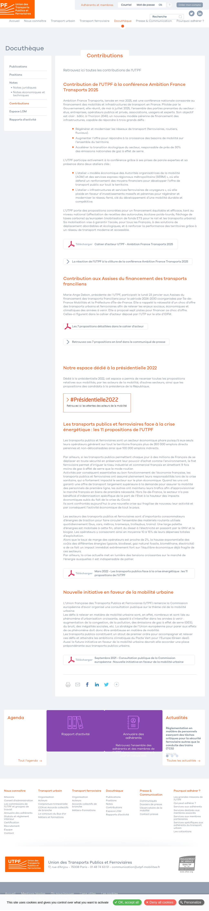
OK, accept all (128, 902)
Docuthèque (122, 26)
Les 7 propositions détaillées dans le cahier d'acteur (108, 330)
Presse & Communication (154, 26)
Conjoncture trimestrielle (53, 806)
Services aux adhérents (188, 809)
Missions (9, 799)
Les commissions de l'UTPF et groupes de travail (16, 809)
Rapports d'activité (22, 123)
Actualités (173, 720)
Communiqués (148, 803)
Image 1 (162, 758)
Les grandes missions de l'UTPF (188, 801)
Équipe (8, 832)
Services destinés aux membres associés (187, 814)
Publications (18, 70)
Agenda (17, 720)
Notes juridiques (24, 91)
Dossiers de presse (151, 807)
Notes (13, 86)
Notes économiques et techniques (29, 98)
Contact (9, 835)
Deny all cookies (161, 902)
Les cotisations (182, 834)
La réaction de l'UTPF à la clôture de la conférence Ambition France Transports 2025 (130, 265)
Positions (15, 78)
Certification (11, 825)
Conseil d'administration (18, 803)
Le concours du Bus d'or (52, 816)
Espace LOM (18, 115)
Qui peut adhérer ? (185, 806)
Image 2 (167, 758)
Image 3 (172, 758)
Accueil (14, 26)
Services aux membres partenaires (187, 820)
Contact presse (149, 816)
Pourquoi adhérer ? (190, 26)
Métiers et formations (51, 819)
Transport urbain (63, 26)
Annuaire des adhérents (18, 815)
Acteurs (42, 803)
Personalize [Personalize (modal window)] (192, 902)
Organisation (46, 799)
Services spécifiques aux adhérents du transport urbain (188, 828)
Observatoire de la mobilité (151, 812)
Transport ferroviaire (94, 26)
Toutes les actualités (179, 761)
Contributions (19, 107)
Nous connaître (35, 26)
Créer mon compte (190, 5)
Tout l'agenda (30, 761)
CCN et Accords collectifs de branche (53, 811)
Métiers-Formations (84, 812)
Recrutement (12, 828)
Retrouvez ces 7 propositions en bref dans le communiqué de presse (118, 345)
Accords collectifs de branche (84, 808)
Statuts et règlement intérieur (16, 820)
